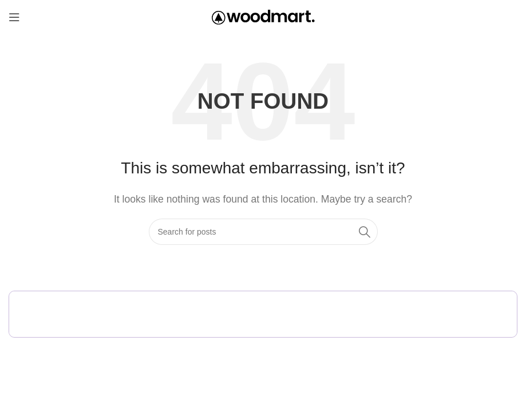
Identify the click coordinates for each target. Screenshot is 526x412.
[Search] (263, 232)
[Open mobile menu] (14, 17)
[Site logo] (263, 16)
